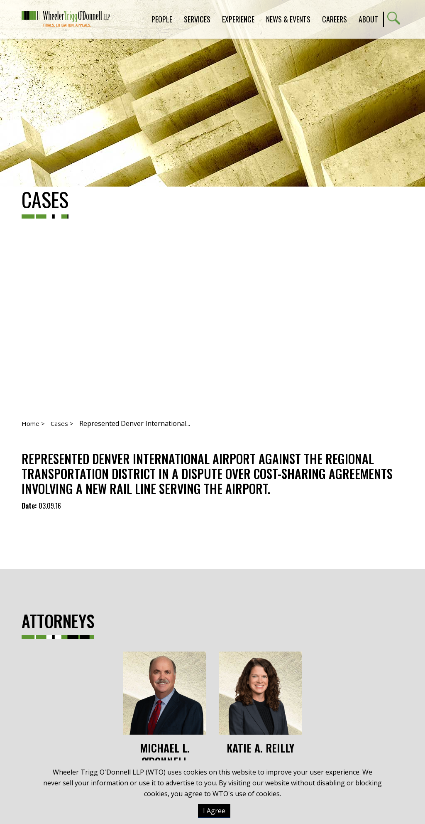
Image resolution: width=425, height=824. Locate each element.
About (368, 19)
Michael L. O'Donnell (164, 710)
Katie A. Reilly (260, 703)
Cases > (62, 423)
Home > (33, 423)
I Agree (214, 810)
